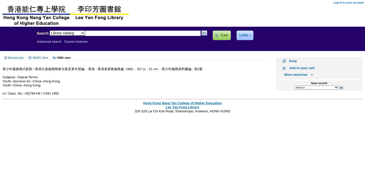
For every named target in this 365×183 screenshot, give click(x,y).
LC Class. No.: (14, 93)
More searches (295, 75)
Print (293, 61)
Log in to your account (348, 2)
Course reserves (76, 41)
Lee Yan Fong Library (17, 44)
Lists (243, 35)
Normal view (16, 57)
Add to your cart (302, 68)
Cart (224, 35)
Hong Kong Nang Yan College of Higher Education (182, 103)
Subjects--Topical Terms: (20, 77)
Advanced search (49, 41)
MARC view (40, 57)
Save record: (319, 83)
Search (43, 33)
